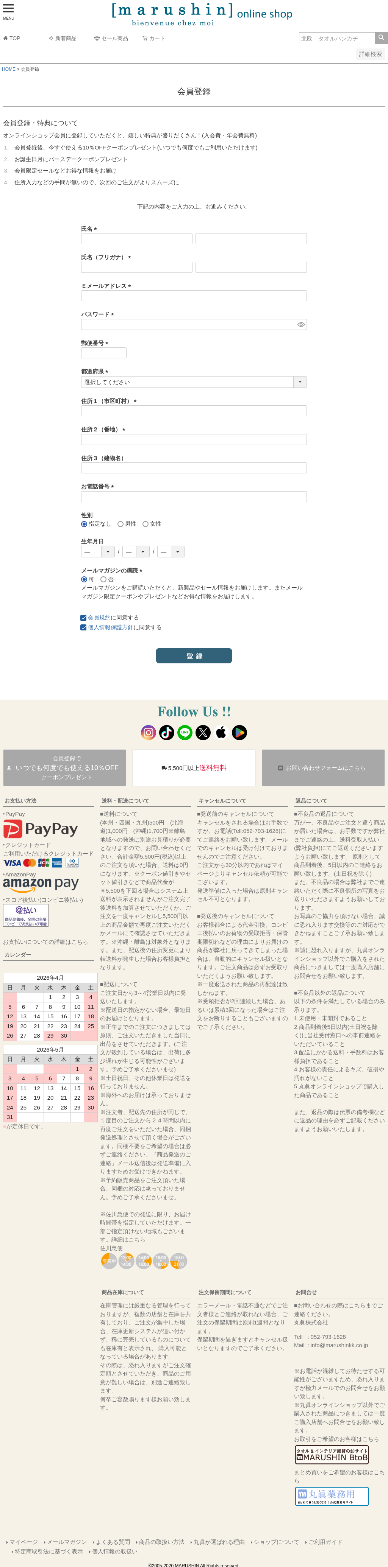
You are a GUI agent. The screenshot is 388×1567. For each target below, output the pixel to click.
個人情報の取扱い (115, 1550)
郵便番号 (96, 343)
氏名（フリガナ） (107, 257)
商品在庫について (123, 1292)
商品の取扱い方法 (161, 1541)
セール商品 (111, 38)
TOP (11, 38)
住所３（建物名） (104, 458)
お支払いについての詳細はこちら (45, 941)
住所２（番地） (104, 429)
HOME (9, 69)
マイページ (23, 1541)
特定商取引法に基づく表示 (49, 1550)
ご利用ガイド (325, 1541)
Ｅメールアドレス (107, 286)
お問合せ (306, 1292)
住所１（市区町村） (110, 401)
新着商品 (62, 38)
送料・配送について (125, 801)
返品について (311, 801)
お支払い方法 (20, 801)
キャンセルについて (222, 801)
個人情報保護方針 (110, 627)
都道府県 (96, 371)
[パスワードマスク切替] (301, 324)
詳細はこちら (128, 1239)
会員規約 (99, 617)
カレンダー (18, 955)
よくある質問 (112, 1541)
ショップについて (276, 1541)
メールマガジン (66, 1541)
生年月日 (92, 541)
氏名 (90, 229)
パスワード (99, 314)
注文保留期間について (225, 1292)
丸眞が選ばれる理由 (218, 1541)
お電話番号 (99, 486)
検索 (381, 38)
